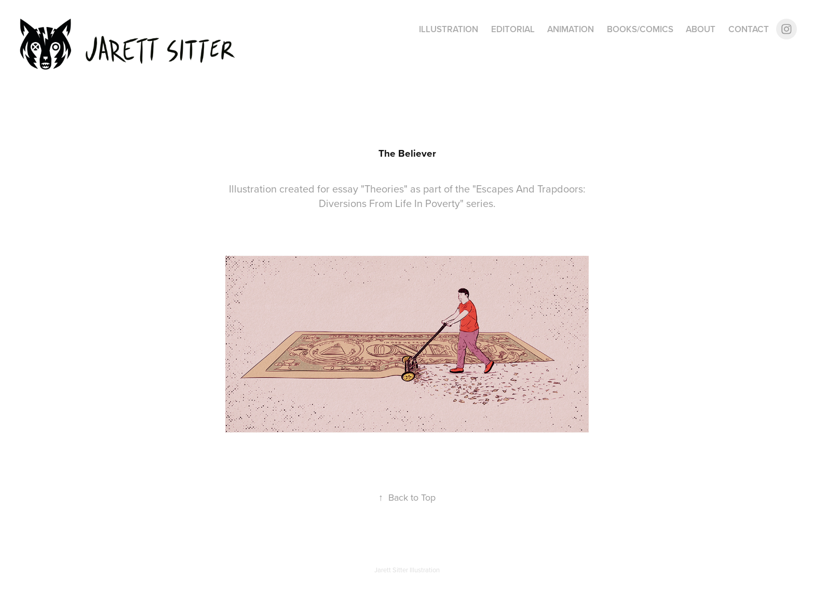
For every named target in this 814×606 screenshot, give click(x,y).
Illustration (448, 29)
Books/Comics (640, 29)
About (700, 29)
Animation (570, 29)
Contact (748, 29)
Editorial (513, 29)
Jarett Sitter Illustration (407, 569)
